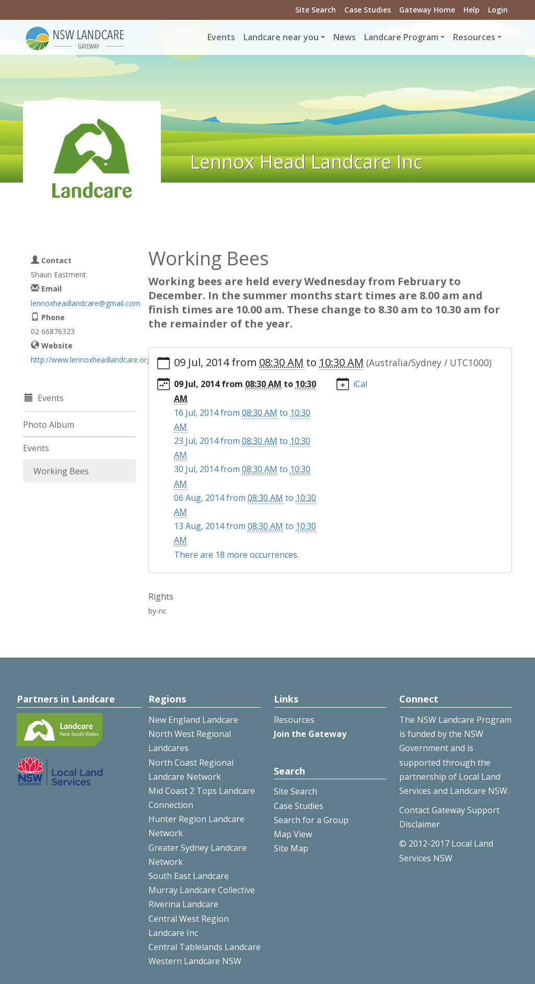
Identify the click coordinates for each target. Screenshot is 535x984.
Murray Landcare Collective (201, 890)
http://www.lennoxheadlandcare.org (91, 360)
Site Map (291, 848)
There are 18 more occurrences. (236, 554)
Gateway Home (427, 10)
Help (471, 10)
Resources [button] (474, 37)
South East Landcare (188, 876)
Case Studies (367, 10)
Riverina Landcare (183, 904)
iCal (360, 384)
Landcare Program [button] (401, 37)
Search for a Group (311, 820)
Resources (294, 719)
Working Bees (61, 471)
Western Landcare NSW (194, 961)
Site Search (315, 10)
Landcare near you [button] (281, 37)
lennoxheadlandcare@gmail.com (86, 303)
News (344, 37)
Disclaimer (419, 824)
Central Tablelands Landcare (204, 947)
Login (498, 10)
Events (221, 37)
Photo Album (48, 424)
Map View (293, 834)
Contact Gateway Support (449, 810)
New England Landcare (193, 719)
